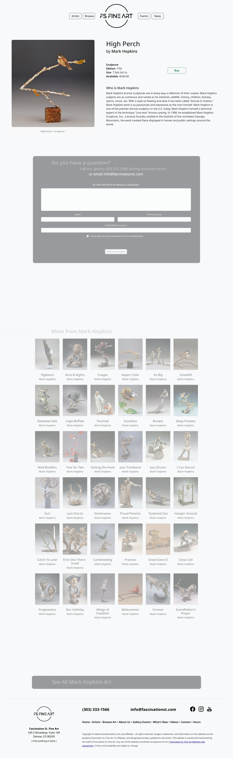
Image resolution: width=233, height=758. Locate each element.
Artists (96, 722)
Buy (176, 70)
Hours (197, 722)
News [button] (157, 16)
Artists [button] (75, 16)
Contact (186, 722)
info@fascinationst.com (153, 709)
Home (86, 722)
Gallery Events (142, 722)
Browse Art (109, 722)
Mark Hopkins (124, 51)
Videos (174, 722)
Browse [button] (89, 16)
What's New (160, 722)
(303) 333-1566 (95, 709)
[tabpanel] (161, 108)
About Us (124, 722)
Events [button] (144, 16)
